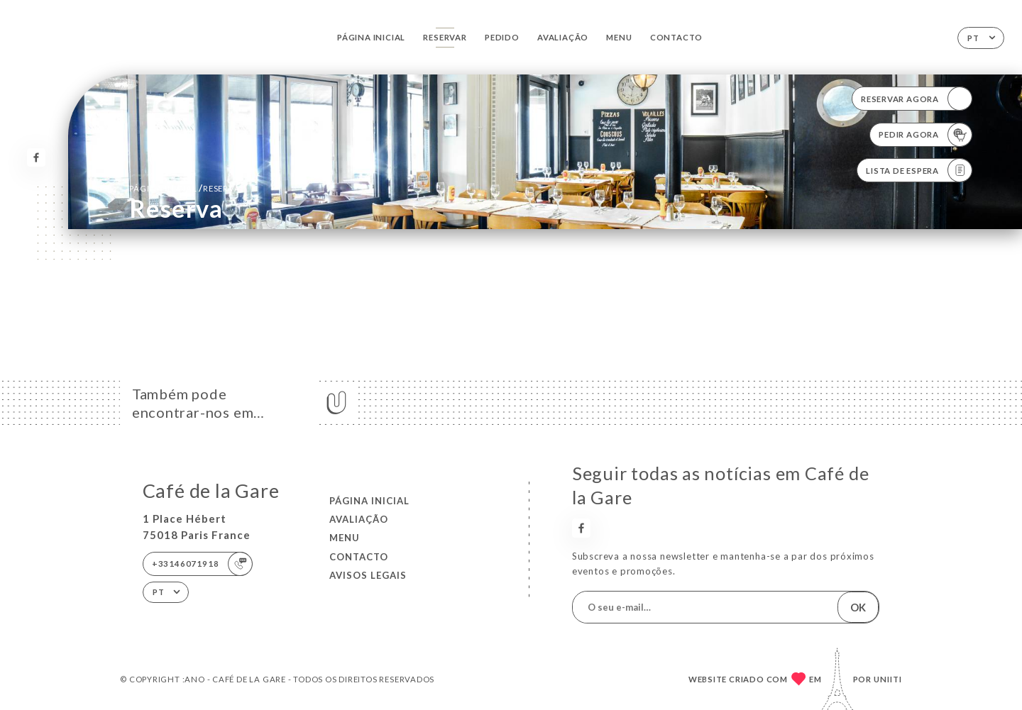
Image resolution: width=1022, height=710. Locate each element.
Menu (619, 37)
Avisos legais (368, 575)
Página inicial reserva (184, 188)
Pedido (502, 37)
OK (858, 607)
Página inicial (371, 37)
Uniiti (888, 679)
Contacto (676, 37)
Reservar (444, 37)
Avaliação (562, 37)
